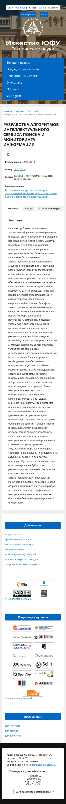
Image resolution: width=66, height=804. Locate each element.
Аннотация (13, 208)
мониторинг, (42, 190)
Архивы (20, 111)
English (16, 95)
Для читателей (12, 725)
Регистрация (28, 14)
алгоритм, (51, 193)
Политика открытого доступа (21, 559)
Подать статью (13, 534)
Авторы (29, 208)
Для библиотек (13, 735)
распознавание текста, (18, 196)
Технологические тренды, (20, 190)
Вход (43, 14)
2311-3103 (44, 7)
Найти (13, 89)
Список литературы (49, 208)
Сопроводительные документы (22, 564)
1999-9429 (20, 7)
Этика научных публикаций (20, 554)
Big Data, (40, 193)
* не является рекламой (18, 598)
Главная (7, 111)
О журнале (14, 82)
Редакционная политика (19, 544)
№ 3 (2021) (33, 111)
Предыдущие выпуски (23, 69)
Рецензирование (14, 549)
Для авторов (11, 730)
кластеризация (39, 196)
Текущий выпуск (18, 62)
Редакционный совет (22, 76)
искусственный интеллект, (20, 193)
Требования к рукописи (18, 539)
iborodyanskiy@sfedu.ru (38, 764)
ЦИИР (50, 791)
